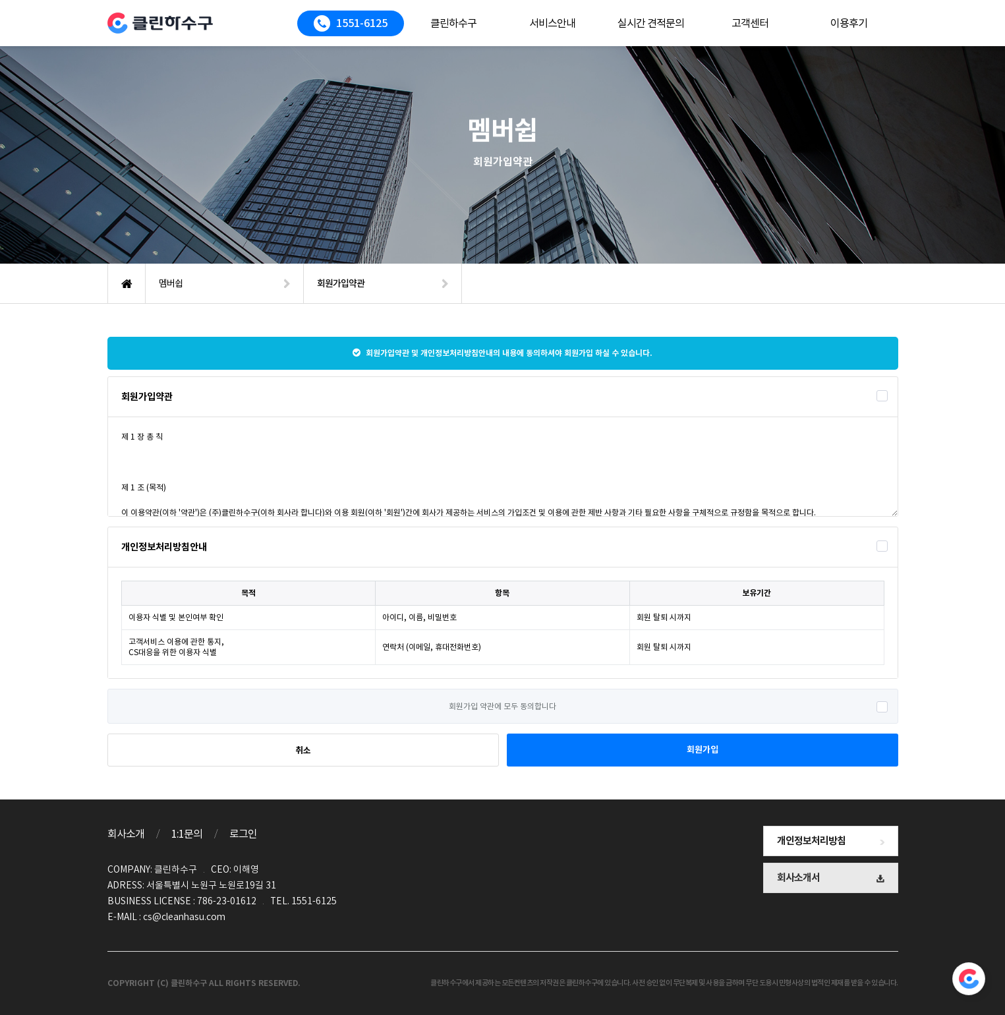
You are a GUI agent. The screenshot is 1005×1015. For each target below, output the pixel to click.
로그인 (243, 833)
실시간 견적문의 (650, 23)
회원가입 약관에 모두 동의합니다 (502, 706)
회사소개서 (830, 877)
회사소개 (125, 833)
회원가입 (702, 749)
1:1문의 (186, 833)
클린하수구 (453, 23)
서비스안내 (552, 23)
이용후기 (848, 23)
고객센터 (750, 23)
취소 (303, 750)
